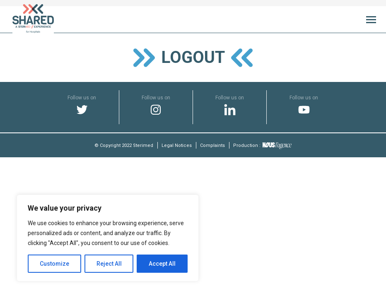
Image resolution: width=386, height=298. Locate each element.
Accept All (162, 263)
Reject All (109, 263)
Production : (262, 145)
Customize (54, 263)
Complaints (212, 145)
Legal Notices (177, 145)
